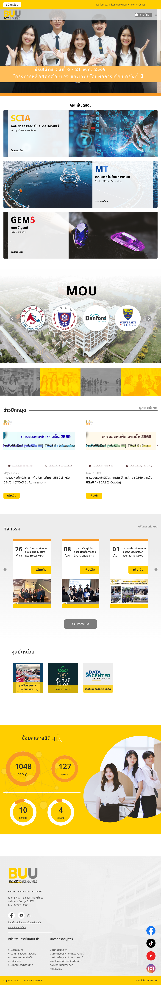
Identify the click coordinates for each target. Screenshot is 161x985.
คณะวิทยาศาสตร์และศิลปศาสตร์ (65, 961)
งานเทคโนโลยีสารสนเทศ (20, 965)
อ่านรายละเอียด (17, 192)
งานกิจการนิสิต (15, 950)
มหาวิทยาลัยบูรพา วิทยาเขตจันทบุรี (67, 954)
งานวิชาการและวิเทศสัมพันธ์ (22, 954)
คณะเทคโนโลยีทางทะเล (61, 965)
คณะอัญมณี (56, 969)
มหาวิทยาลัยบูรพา (58, 950)
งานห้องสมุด (14, 961)
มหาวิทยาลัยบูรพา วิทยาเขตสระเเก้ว (67, 957)
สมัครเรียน (12, 5)
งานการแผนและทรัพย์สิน (21, 957)
